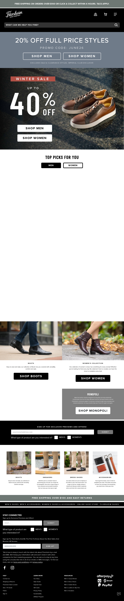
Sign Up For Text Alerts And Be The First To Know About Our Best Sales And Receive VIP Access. (31, 540)
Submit (105, 432)
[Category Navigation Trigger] (115, 14)
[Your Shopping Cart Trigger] (105, 14)
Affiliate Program (39, 597)
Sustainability (38, 594)
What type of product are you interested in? (31, 438)
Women (73, 165)
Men (51, 165)
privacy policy (37, 562)
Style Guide (37, 582)
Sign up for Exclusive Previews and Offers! (18, 518)
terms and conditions (21, 562)
